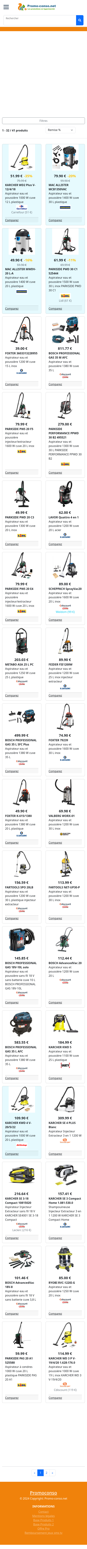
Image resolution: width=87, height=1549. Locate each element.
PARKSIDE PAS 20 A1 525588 (19, 1360)
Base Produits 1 (43, 1520)
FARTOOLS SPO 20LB (19, 887)
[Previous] (35, 1472)
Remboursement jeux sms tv (43, 1533)
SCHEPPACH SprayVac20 (65, 589)
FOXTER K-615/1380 (18, 816)
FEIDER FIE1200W (60, 664)
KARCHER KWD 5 (60, 1047)
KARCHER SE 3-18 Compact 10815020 (18, 1201)
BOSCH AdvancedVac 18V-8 (19, 1285)
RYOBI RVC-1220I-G (62, 1283)
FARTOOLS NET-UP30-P (64, 887)
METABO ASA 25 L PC (19, 664)
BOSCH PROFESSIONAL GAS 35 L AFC (21, 1049)
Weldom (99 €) (65, 612)
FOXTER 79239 (58, 740)
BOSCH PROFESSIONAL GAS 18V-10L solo (21, 965)
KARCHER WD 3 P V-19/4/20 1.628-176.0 (62, 1360)
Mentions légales (43, 1516)
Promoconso (43, 1493)
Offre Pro (44, 1529)
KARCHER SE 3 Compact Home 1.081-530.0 (65, 1201)
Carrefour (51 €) (21, 212)
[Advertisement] (42, 75)
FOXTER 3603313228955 (21, 353)
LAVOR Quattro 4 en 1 (64, 517)
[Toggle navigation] (43, 120)
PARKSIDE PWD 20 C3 (19, 517)
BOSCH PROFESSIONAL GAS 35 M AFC (64, 355)
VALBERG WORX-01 (62, 816)
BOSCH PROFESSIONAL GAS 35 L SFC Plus (21, 742)
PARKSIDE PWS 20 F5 (19, 429)
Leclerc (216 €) (21, 1230)
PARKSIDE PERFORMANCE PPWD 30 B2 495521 (64, 433)
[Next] (52, 1472)
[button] (6, 7)
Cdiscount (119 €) (65, 1390)
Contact (43, 1512)
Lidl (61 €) (65, 301)
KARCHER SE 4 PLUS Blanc (62, 1125)
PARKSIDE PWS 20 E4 (19, 589)
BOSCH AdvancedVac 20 (65, 963)
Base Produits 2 (43, 1524)
